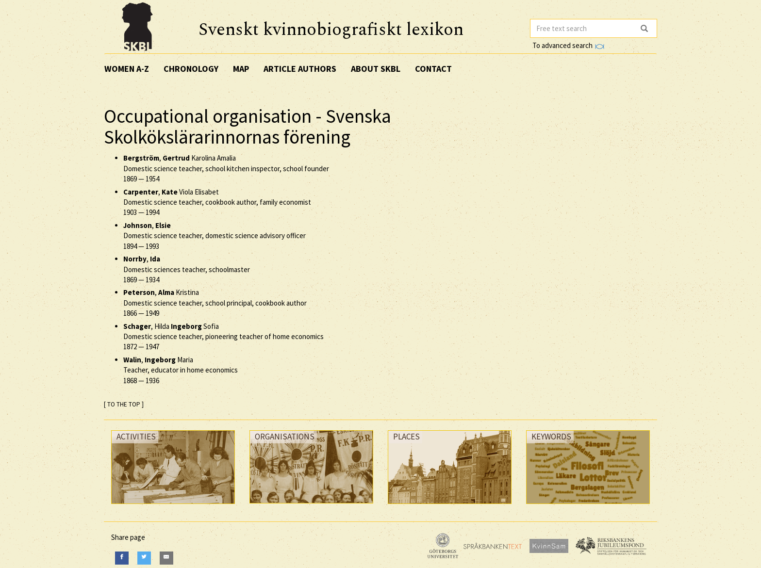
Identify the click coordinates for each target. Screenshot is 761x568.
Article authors (300, 68)
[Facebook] (122, 558)
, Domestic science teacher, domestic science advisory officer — (214, 236)
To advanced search (568, 45)
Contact (433, 68)
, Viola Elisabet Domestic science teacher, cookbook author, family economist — (217, 202)
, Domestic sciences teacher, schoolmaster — (186, 269)
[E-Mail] (166, 558)
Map (241, 68)
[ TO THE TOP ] (124, 404)
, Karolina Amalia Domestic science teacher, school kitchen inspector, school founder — (226, 168)
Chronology (191, 68)
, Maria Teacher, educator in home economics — (180, 370)
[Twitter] (144, 558)
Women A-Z (126, 68)
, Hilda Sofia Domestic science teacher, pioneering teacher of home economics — (223, 337)
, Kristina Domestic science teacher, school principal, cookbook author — (215, 303)
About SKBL (375, 68)
